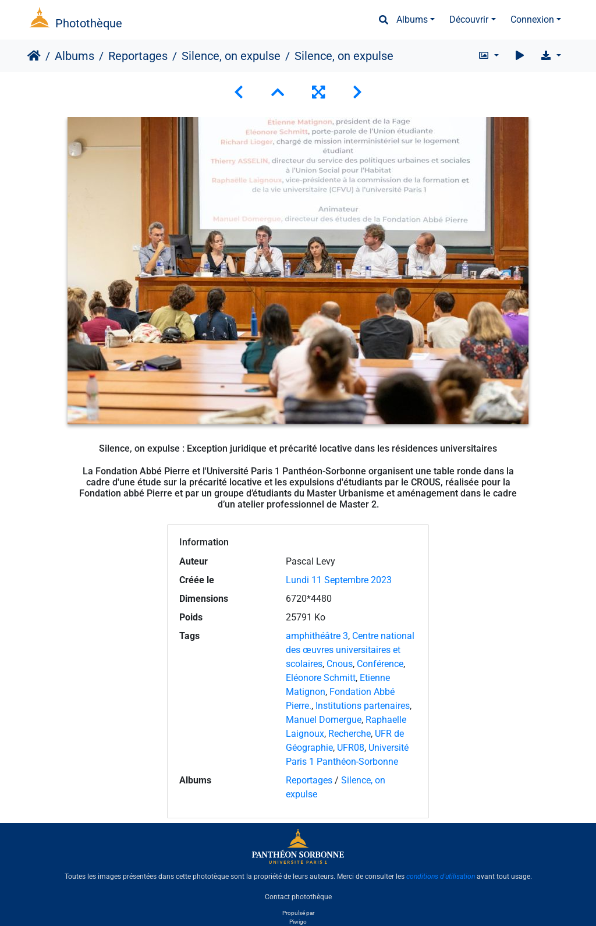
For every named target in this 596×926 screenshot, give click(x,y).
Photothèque (88, 23)
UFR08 (350, 747)
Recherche (349, 733)
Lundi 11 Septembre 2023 (339, 580)
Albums (412, 19)
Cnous (340, 663)
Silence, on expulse (231, 56)
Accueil (34, 56)
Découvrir (468, 19)
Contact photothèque (298, 896)
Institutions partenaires (362, 705)
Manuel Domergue (323, 719)
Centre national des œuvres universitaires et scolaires (350, 649)
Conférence (380, 663)
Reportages (138, 56)
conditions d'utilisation (440, 876)
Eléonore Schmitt (321, 677)
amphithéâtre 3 (317, 635)
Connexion (532, 19)
